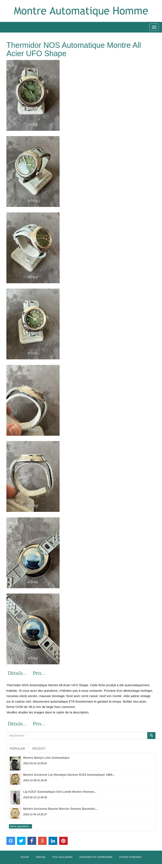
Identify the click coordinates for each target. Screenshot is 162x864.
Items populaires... (20, 826)
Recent (39, 748)
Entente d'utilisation (130, 856)
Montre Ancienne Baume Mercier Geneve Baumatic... (60, 808)
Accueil (25, 856)
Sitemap (40, 856)
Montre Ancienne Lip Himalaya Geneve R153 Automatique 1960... (69, 774)
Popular (17, 748)
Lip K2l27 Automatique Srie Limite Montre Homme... (59, 791)
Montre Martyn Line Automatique (46, 757)
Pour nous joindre (62, 856)
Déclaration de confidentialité (95, 856)
